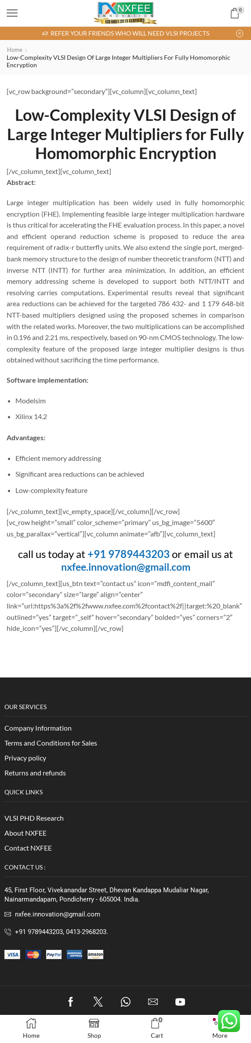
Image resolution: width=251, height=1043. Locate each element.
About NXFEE (25, 833)
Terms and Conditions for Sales (50, 743)
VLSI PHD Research (34, 818)
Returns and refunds (35, 772)
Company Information (38, 728)
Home (15, 49)
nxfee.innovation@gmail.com (126, 566)
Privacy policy (25, 757)
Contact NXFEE (28, 847)
